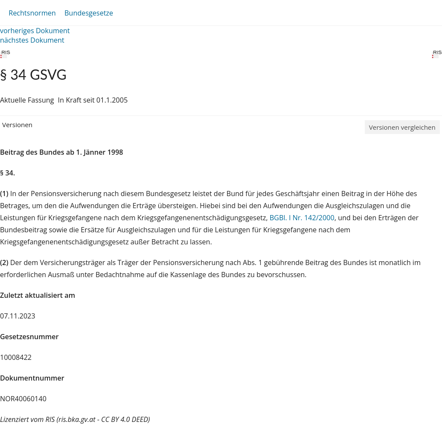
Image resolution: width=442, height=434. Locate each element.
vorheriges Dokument (35, 30)
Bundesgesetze (88, 13)
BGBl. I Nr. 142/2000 (301, 217)
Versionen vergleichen (402, 127)
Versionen (17, 124)
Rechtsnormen (32, 13)
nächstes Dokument (32, 40)
